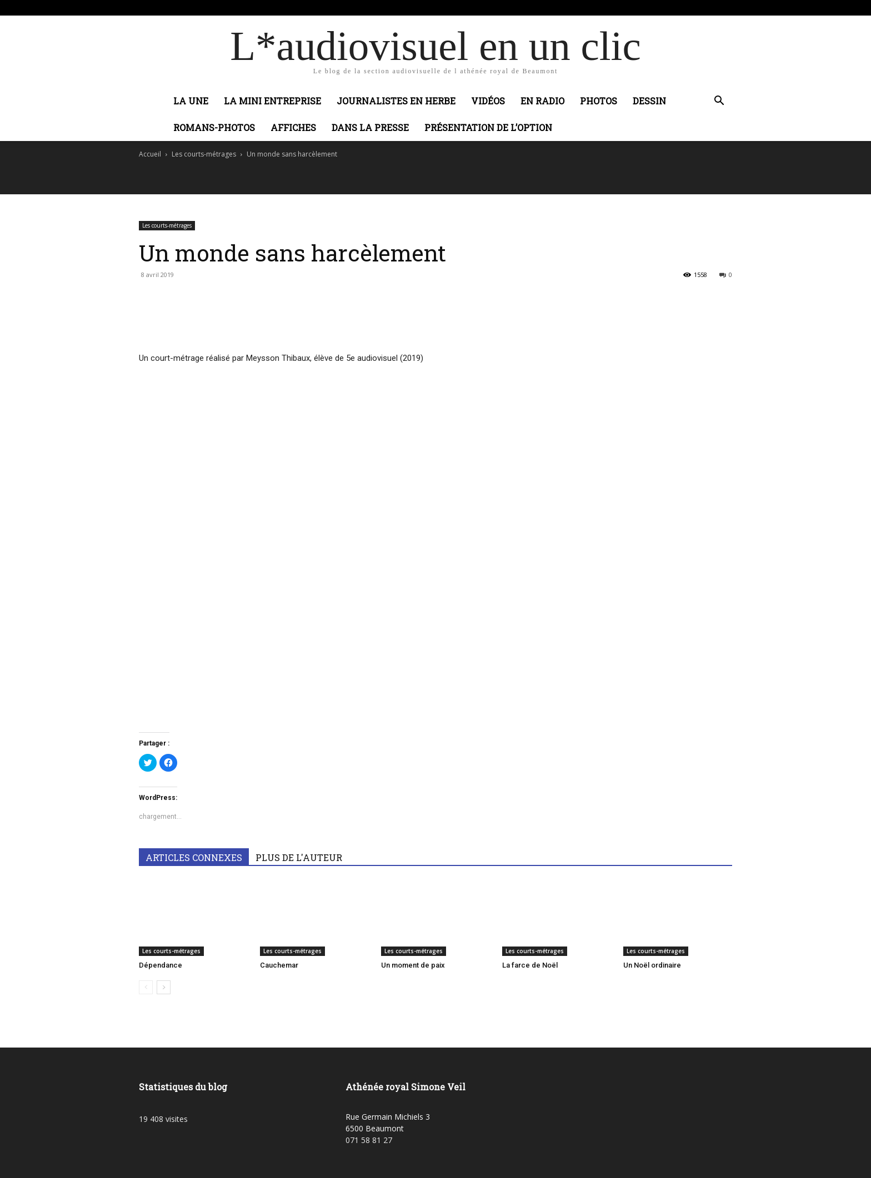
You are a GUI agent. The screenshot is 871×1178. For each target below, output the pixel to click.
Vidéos (488, 101)
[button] (718, 102)
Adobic (314, 7)
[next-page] (164, 987)
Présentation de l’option (488, 127)
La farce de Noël (530, 965)
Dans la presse (370, 127)
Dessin (649, 101)
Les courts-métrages (204, 154)
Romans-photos (214, 127)
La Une (190, 101)
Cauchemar (279, 965)
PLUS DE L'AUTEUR (299, 857)
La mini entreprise (272, 101)
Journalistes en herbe (396, 101)
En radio (542, 101)
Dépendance (160, 965)
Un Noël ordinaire (652, 965)
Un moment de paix (413, 965)
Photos (598, 101)
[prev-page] (146, 987)
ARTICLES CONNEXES (194, 857)
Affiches (293, 127)
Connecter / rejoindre (263, 7)
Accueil (150, 154)
